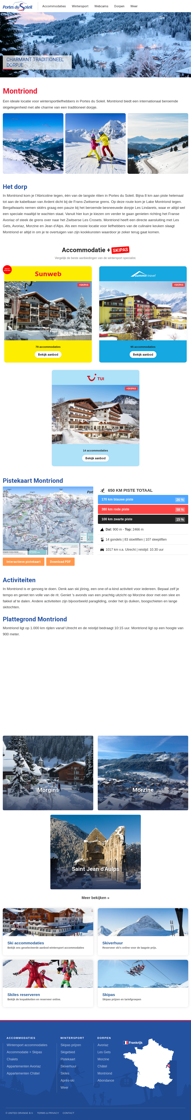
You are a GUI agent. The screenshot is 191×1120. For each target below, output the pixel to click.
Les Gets (104, 1052)
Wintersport (80, 6)
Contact (68, 1113)
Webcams (101, 6)
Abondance (106, 1080)
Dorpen (119, 6)
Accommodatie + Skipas (24, 1052)
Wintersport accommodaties (27, 1045)
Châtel (102, 1066)
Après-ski (67, 1080)
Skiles (65, 1073)
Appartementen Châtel (23, 1073)
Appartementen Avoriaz (24, 1066)
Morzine (103, 1059)
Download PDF (60, 562)
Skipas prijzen (71, 1045)
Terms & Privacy (48, 1113)
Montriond (105, 1073)
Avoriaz (103, 1045)
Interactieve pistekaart (24, 562)
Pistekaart (68, 1059)
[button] (33, 143)
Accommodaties (54, 6)
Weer (134, 6)
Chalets (12, 1059)
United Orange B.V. (20, 1113)
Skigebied (68, 1052)
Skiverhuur (68, 1066)
